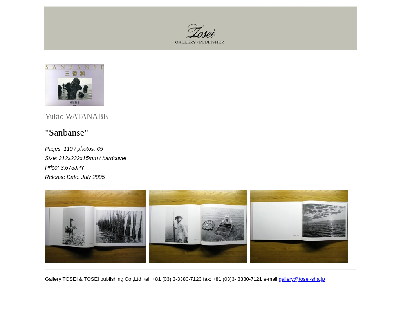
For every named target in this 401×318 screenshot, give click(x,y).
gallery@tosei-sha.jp (302, 279)
